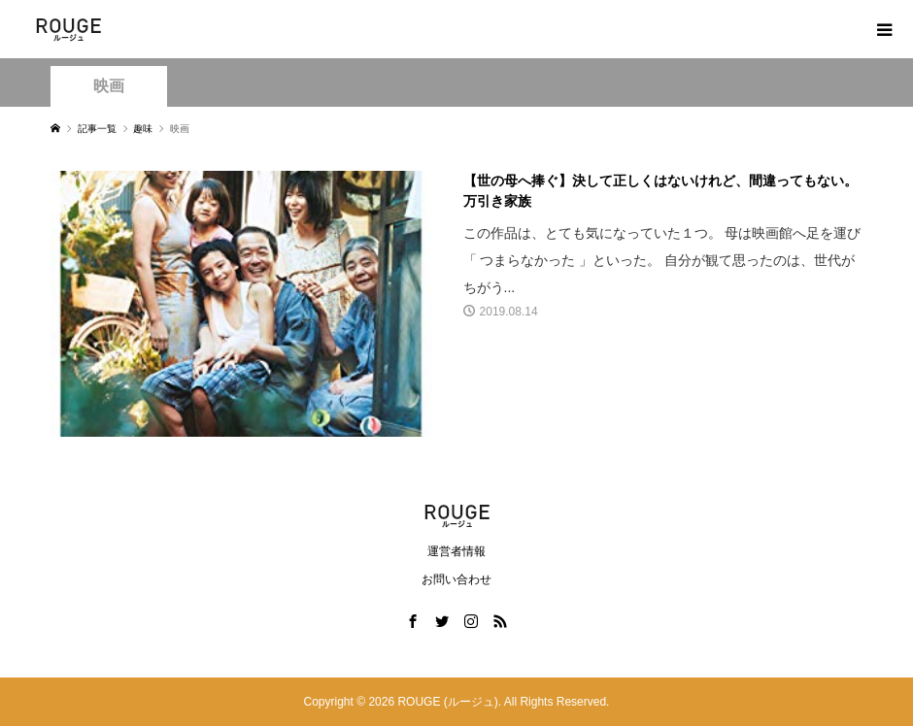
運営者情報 (456, 551)
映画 (108, 86)
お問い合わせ (456, 579)
